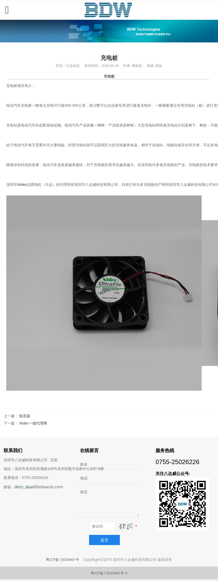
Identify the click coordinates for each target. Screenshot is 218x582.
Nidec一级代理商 (33, 423)
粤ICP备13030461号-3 (109, 573)
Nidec (22, 184)
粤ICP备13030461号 (62, 559)
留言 (84, 491)
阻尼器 (24, 415)
